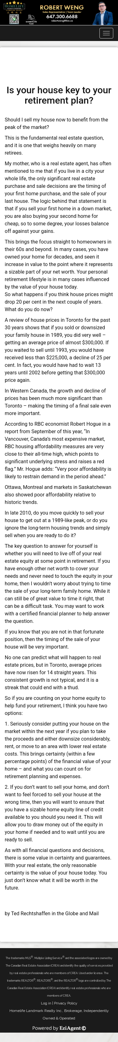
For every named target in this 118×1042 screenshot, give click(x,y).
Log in (46, 1003)
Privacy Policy (65, 1003)
